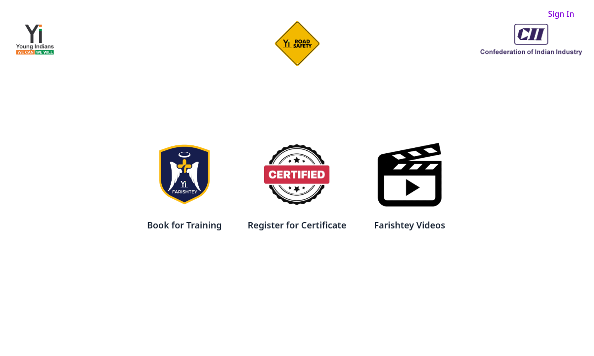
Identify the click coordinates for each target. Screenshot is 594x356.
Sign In (561, 13)
